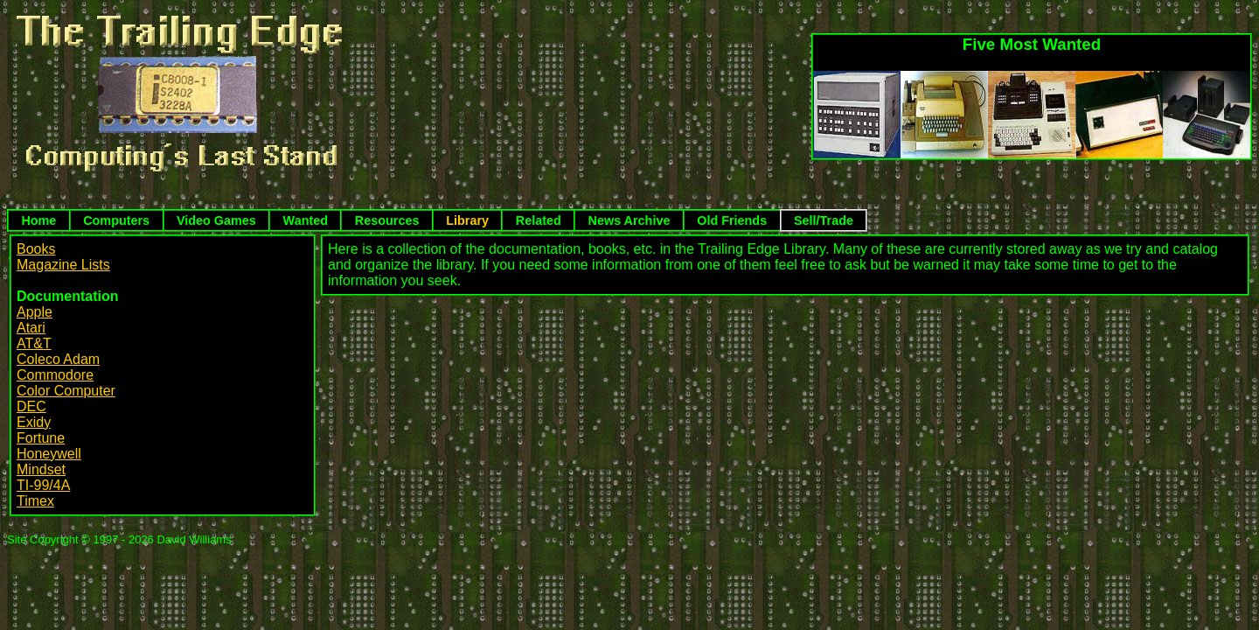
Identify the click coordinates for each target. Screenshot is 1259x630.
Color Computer (66, 390)
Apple (34, 311)
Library (467, 221)
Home (38, 221)
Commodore (55, 375)
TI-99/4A (43, 485)
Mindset (41, 469)
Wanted (305, 221)
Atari (31, 327)
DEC (31, 406)
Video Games (216, 221)
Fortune (41, 437)
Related (538, 221)
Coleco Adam (58, 359)
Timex (35, 501)
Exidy (34, 422)
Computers (116, 221)
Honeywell (49, 453)
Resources (387, 221)
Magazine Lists (63, 264)
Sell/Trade (823, 221)
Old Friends (732, 221)
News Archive (629, 221)
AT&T (34, 343)
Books (36, 249)
